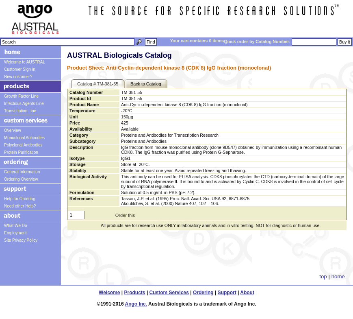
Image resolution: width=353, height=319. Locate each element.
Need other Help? (20, 206)
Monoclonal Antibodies (24, 137)
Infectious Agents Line (24, 103)
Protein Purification (21, 152)
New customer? (18, 76)
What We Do (15, 225)
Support (227, 292)
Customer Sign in (19, 69)
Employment (15, 233)
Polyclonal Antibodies (23, 145)
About (247, 292)
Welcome (109, 292)
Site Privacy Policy (20, 240)
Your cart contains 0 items (197, 40)
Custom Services (169, 292)
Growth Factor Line (21, 96)
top (323, 276)
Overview (12, 130)
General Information (22, 172)
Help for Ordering (19, 199)
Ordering (203, 292)
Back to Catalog (145, 83)
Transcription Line (20, 111)
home (338, 276)
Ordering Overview (21, 179)
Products (134, 292)
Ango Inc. (136, 304)
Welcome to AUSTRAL (24, 62)
